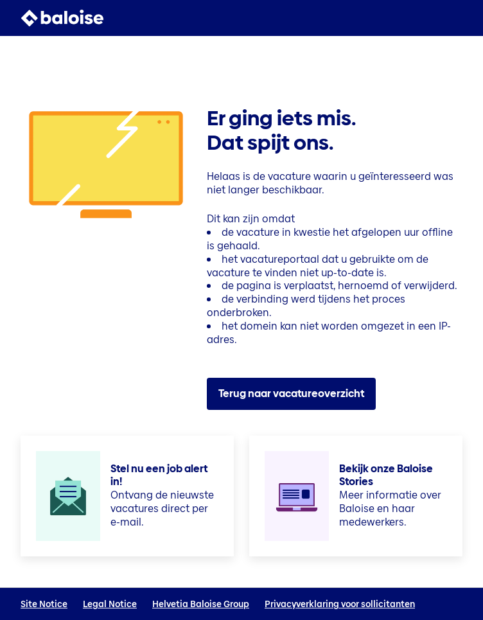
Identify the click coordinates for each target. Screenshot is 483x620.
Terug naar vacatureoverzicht (291, 393)
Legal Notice (110, 604)
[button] (454, 18)
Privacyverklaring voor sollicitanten (340, 604)
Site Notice (44, 604)
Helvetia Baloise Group (200, 604)
